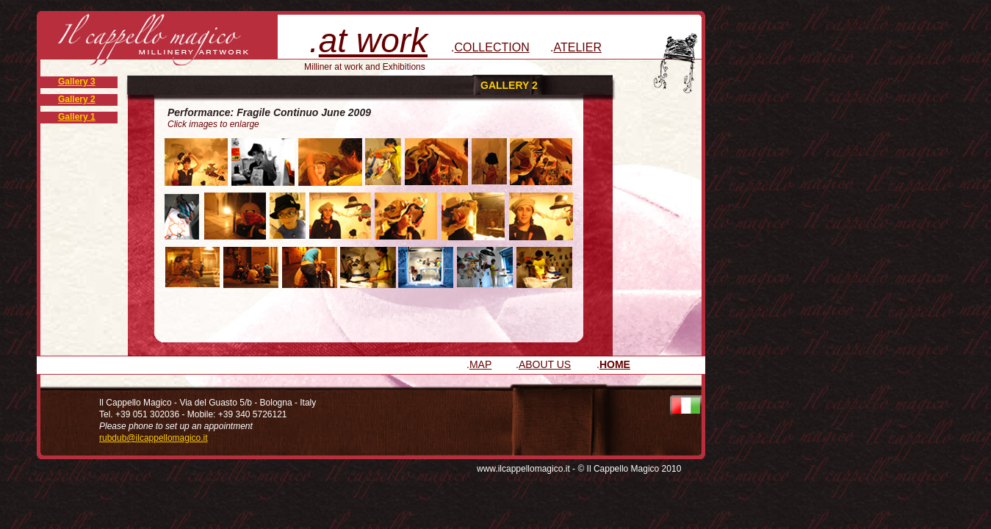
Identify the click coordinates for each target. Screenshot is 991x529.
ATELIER (577, 47)
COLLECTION (491, 47)
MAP (480, 364)
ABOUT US (545, 364)
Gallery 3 (77, 81)
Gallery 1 (77, 117)
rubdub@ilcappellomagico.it (153, 438)
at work (373, 40)
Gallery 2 (77, 99)
